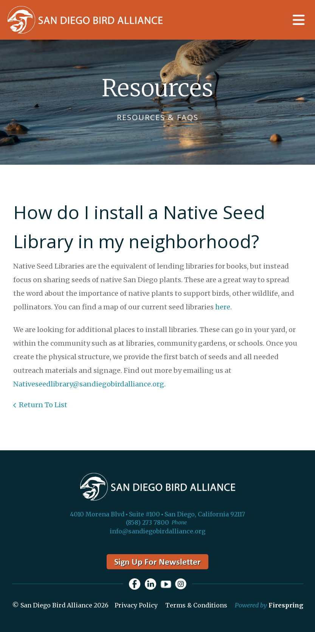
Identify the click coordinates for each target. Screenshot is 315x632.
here (222, 307)
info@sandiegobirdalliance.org (157, 531)
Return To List (43, 404)
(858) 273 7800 (147, 522)
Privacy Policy (136, 605)
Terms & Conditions (196, 605)
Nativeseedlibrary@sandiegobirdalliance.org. (89, 384)
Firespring (285, 605)
